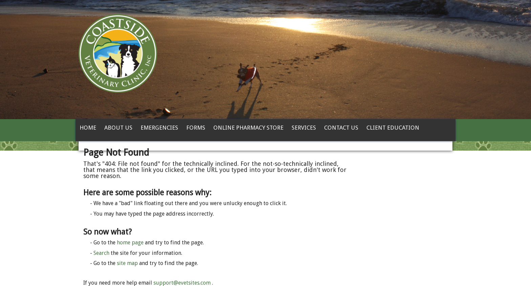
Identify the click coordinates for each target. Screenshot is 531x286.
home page (130, 242)
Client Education (392, 127)
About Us (118, 127)
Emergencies (159, 127)
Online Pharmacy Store (248, 127)
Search (101, 253)
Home (88, 127)
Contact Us (341, 127)
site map (127, 263)
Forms (195, 127)
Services (304, 127)
